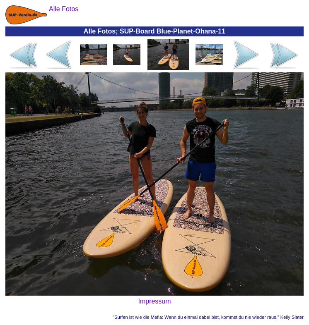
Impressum (154, 301)
